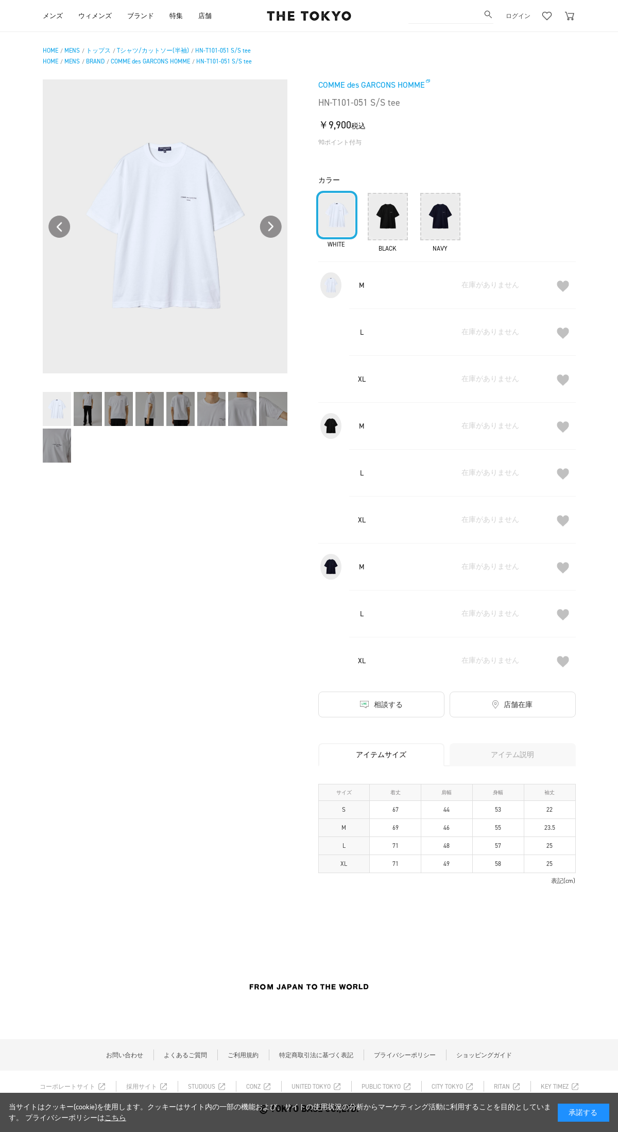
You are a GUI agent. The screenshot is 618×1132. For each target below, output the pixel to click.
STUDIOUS (201, 1086)
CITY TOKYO (447, 1086)
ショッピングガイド (484, 1055)
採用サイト (141, 1086)
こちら (115, 1118)
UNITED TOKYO (311, 1086)
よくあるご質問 (185, 1055)
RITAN (502, 1086)
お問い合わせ (124, 1055)
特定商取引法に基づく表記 (316, 1055)
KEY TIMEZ (555, 1086)
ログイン (518, 16)
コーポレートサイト (67, 1086)
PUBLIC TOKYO (381, 1086)
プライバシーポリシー (405, 1055)
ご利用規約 (243, 1055)
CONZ (253, 1086)
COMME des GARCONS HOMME (371, 84)
